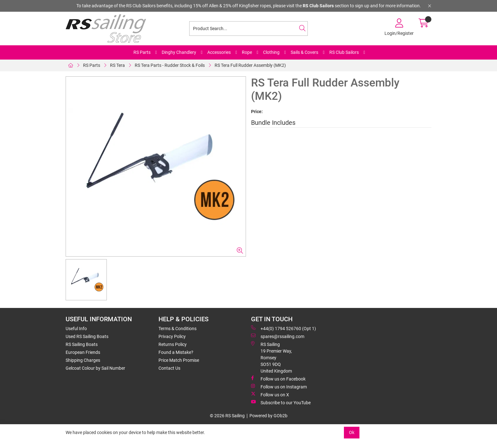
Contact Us (169, 368)
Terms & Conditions (177, 328)
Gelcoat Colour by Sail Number (95, 368)
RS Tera (117, 65)
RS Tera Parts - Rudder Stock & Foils (170, 65)
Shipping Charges (83, 360)
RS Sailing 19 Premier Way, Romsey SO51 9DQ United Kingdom (271, 357)
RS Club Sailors (344, 52)
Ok (351, 432)
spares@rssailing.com (277, 336)
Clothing (271, 52)
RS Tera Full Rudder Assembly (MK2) (250, 65)
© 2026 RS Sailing (227, 415)
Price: (257, 111)
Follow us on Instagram (279, 386)
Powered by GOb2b (268, 415)
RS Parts (142, 52)
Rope (247, 52)
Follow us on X (270, 394)
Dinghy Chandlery (179, 52)
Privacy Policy (172, 336)
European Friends (83, 352)
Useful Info (76, 328)
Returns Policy (172, 344)
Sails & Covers (304, 52)
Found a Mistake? (175, 352)
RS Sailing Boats (82, 344)
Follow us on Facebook (278, 378)
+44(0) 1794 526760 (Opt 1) (283, 328)
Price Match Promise (178, 360)
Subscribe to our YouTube (281, 402)
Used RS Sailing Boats (87, 336)
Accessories (219, 52)
